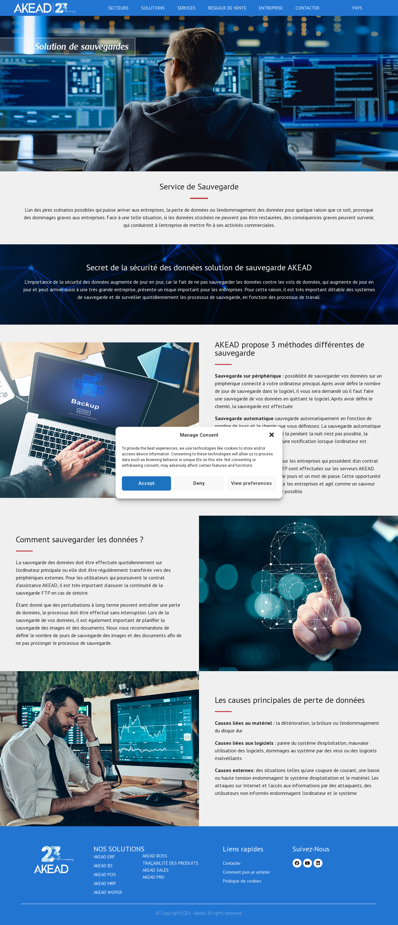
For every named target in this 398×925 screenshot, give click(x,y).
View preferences (251, 483)
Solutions (154, 8)
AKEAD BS (103, 866)
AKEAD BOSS (155, 857)
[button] (272, 435)
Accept (146, 483)
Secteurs (120, 8)
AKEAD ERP (104, 857)
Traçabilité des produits (170, 866)
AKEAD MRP (105, 883)
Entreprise (272, 8)
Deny (198, 483)
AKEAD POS (105, 874)
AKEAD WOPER (108, 892)
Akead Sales (156, 874)
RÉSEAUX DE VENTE (228, 8)
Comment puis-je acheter (246, 872)
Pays (359, 8)
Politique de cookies (242, 881)
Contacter (307, 8)
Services (188, 8)
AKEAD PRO (153, 883)
